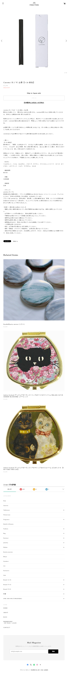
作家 (4, 594)
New (4, 501)
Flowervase (6, 515)
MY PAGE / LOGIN (10, 623)
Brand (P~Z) (7, 589)
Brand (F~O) (7, 584)
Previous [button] (2, 41)
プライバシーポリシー (25, 670)
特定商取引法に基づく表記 (37, 670)
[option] (34, 41)
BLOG (5, 617)
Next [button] (66, 41)
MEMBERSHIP (8, 621)
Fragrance (6, 519)
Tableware (6, 510)
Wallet (5, 547)
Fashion (5, 529)
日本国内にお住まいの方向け (34, 102)
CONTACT (6, 627)
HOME (5, 608)
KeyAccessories (8, 552)
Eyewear (6, 538)
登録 (53, 651)
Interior (5, 505)
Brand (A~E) (7, 580)
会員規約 (46, 670)
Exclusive (6, 570)
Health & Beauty (8, 524)
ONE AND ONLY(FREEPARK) (12, 598)
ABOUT (5, 612)
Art (4, 566)
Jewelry (5, 542)
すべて (10, 489)
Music (5, 556)
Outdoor (6, 561)
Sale (4, 575)
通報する (15, 241)
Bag (4, 533)
